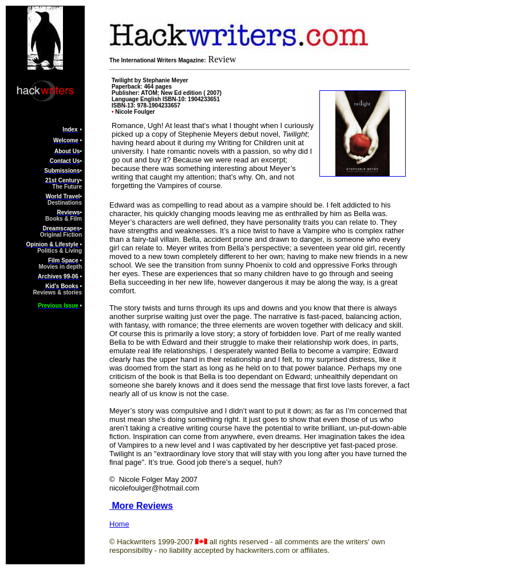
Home (119, 524)
